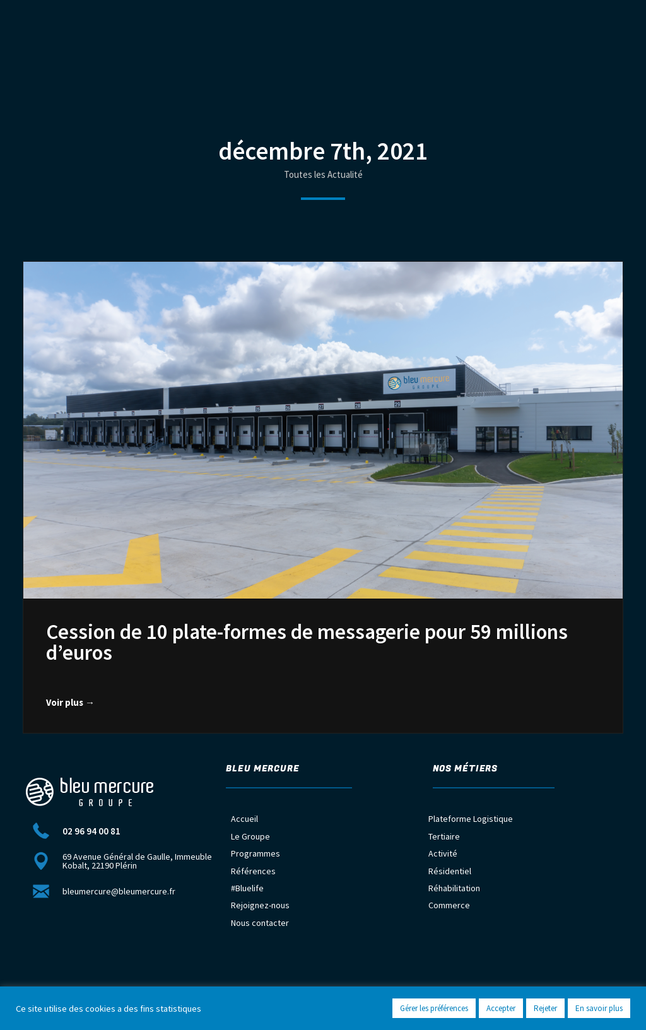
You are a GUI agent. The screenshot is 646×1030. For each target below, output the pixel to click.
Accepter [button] (500, 1008)
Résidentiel (449, 871)
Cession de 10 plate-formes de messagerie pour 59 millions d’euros (307, 642)
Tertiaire (444, 836)
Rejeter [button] (545, 1008)
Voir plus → (70, 702)
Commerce (449, 905)
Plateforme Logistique (470, 818)
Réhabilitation (454, 888)
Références (253, 871)
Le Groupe (250, 836)
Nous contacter (260, 922)
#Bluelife (247, 888)
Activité (442, 853)
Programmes (255, 853)
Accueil (244, 818)
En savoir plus (599, 1008)
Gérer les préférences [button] (434, 1008)
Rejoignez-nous (260, 905)
